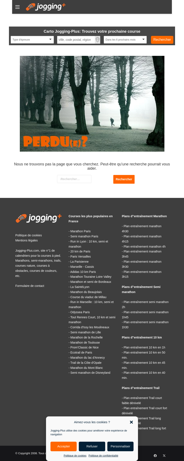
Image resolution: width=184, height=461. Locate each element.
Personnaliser (120, 446)
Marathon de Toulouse (85, 342)
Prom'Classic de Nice (84, 347)
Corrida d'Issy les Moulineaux (89, 327)
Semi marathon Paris (84, 236)
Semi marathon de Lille (85, 332)
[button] (131, 422)
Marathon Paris (80, 231)
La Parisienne (79, 261)
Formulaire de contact (29, 286)
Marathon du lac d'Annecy (87, 357)
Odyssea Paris (80, 312)
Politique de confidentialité (103, 455)
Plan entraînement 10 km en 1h (144, 347)
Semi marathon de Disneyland (90, 372)
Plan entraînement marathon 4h (145, 246)
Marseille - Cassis (82, 266)
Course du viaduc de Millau (88, 297)
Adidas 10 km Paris (83, 271)
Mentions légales (26, 240)
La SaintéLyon (79, 287)
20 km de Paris (80, 251)
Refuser (92, 446)
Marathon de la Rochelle (86, 337)
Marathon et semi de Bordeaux (90, 281)
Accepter (63, 446)
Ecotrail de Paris (81, 352)
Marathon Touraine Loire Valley (91, 276)
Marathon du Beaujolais (86, 292)
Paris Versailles (80, 256)
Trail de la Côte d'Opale (85, 362)
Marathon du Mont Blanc (86, 367)
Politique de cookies (75, 455)
